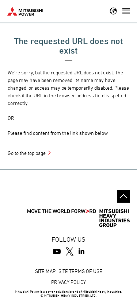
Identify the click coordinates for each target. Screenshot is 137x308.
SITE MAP (45, 271)
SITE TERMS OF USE (80, 271)
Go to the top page (27, 153)
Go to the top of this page (123, 196)
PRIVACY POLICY (68, 282)
